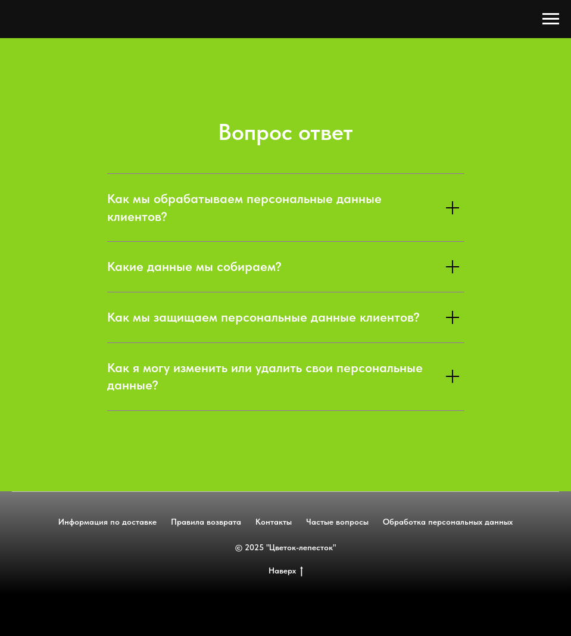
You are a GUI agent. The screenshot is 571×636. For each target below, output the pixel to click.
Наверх (286, 571)
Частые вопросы (337, 521)
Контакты (273, 521)
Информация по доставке (107, 521)
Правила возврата (206, 521)
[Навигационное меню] (550, 19)
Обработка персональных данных (448, 521)
